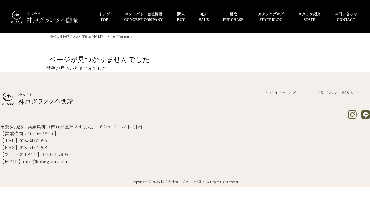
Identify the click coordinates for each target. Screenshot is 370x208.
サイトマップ (283, 92)
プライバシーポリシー (337, 92)
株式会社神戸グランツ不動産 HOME (76, 36)
